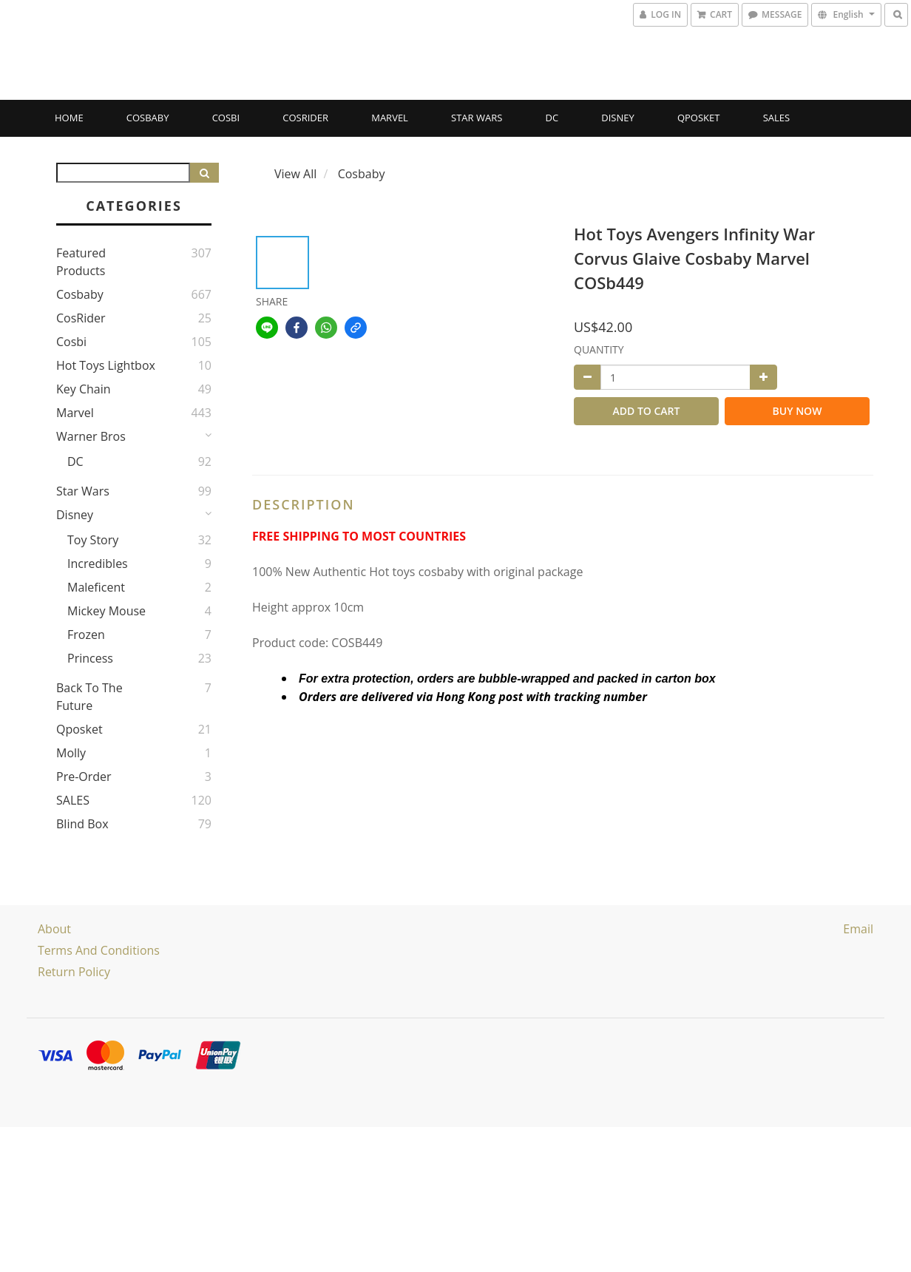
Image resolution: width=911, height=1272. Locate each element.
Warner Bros (91, 436)
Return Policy (74, 972)
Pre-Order (84, 776)
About (54, 929)
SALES (776, 117)
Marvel (389, 117)
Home (69, 117)
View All (295, 174)
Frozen (86, 634)
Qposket (698, 117)
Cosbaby (147, 117)
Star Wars (476, 117)
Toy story (92, 540)
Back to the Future (89, 697)
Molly (71, 753)
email (858, 929)
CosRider (305, 117)
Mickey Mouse (106, 611)
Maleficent (96, 587)
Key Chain (83, 389)
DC (552, 117)
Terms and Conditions (99, 950)
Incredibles (97, 563)
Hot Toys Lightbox (105, 365)
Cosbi (226, 117)
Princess (90, 658)
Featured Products (81, 262)
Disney (617, 117)
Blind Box (82, 824)
